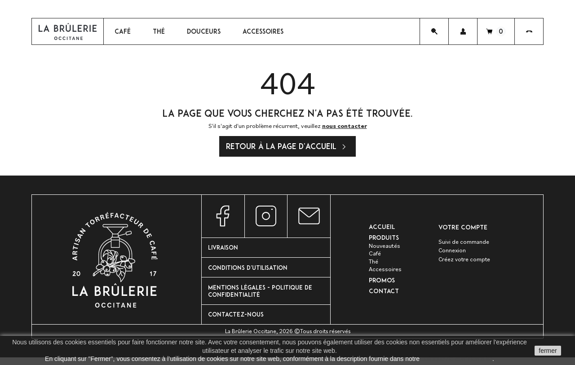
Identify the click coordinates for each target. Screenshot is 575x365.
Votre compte (462, 229)
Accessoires (385, 272)
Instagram (266, 218)
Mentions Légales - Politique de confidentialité (263, 296)
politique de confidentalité (456, 358)
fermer (548, 350)
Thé (373, 264)
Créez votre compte (465, 263)
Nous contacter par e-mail (309, 218)
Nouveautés (385, 249)
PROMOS (382, 283)
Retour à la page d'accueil (287, 149)
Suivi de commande (464, 244)
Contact (384, 295)
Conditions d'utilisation (250, 271)
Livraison (224, 250)
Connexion (452, 254)
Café (375, 257)
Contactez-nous (237, 321)
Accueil (382, 229)
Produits (384, 241)
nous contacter (344, 128)
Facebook (223, 218)
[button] (463, 32)
